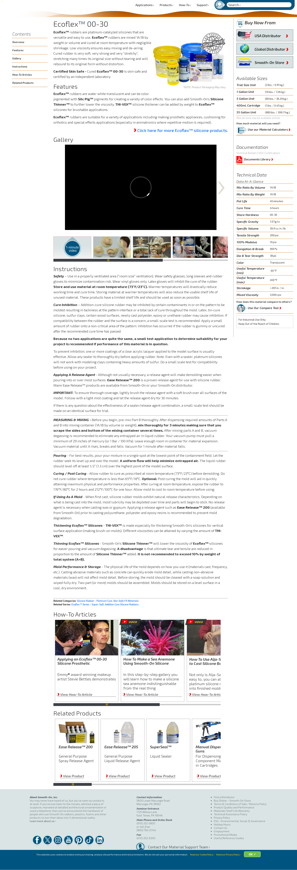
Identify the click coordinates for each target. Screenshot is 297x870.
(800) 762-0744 (146, 830)
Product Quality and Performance (234, 807)
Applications (144, 5)
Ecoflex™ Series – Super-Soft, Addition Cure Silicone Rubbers (105, 604)
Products (166, 5)
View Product (72, 776)
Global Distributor (272, 48)
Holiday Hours (222, 824)
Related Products (23, 82)
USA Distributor (271, 34)
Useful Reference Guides (229, 838)
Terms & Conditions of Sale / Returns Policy (240, 804)
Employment (222, 831)
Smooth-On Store (272, 61)
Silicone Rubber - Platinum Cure (94, 600)
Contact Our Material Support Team (178, 847)
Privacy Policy (222, 817)
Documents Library (258, 158)
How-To (185, 5)
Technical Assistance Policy (230, 814)
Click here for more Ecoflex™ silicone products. (182, 130)
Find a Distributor (224, 797)
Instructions (19, 66)
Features (17, 50)
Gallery (16, 58)
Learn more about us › (43, 821)
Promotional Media (225, 834)
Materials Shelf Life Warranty (232, 810)
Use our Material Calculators (269, 128)
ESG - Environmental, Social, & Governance (239, 821)
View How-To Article (74, 694)
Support (203, 5)
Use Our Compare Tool (264, 307)
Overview (18, 42)
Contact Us (220, 827)
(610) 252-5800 (146, 823)
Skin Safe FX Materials (126, 600)
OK (261, 865)
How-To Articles (22, 74)
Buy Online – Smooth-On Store (232, 800)
